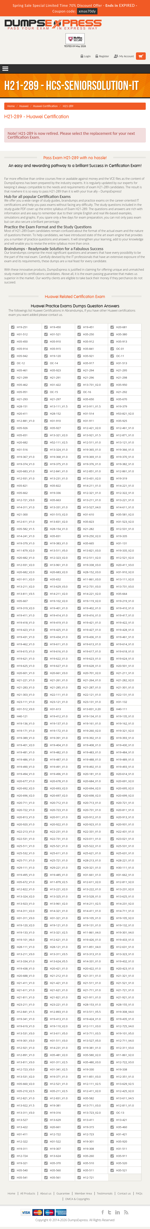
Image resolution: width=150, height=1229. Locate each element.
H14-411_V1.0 (89, 911)
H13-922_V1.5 (22, 1105)
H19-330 (85, 1069)
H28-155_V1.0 (122, 1004)
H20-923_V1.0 (89, 824)
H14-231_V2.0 (122, 904)
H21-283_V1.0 (22, 687)
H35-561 (52, 1177)
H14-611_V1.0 (122, 507)
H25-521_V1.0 (56, 846)
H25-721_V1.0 (56, 860)
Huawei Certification (45, 106)
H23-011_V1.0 (89, 839)
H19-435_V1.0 (122, 1019)
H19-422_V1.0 (122, 622)
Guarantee (63, 1193)
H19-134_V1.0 (89, 716)
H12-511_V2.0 (89, 558)
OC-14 (51, 363)
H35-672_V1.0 (22, 882)
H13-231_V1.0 (56, 478)
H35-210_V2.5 (22, 1091)
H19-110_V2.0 (56, 1026)
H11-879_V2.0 (22, 550)
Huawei (24, 106)
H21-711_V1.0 (89, 990)
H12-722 (52, 1134)
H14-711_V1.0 (122, 911)
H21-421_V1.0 (56, 983)
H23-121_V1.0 (56, 702)
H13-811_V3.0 (22, 1062)
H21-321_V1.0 (122, 976)
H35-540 (19, 1170)
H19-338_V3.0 (89, 565)
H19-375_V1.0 (56, 464)
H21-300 (19, 514)
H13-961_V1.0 (56, 565)
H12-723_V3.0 (22, 1069)
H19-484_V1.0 (122, 752)
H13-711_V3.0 (89, 1105)
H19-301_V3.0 (22, 1040)
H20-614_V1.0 (122, 774)
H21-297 (52, 399)
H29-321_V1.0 (89, 867)
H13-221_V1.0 (122, 500)
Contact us (124, 1193)
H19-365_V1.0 (89, 449)
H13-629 (52, 1120)
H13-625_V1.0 (122, 896)
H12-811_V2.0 (122, 882)
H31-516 (19, 449)
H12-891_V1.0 (22, 1055)
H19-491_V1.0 (56, 767)
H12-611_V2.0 (89, 882)
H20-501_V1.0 (122, 666)
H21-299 (19, 377)
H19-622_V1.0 (56, 658)
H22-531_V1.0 (22, 839)
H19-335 (118, 536)
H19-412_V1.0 (56, 716)
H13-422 (19, 1127)
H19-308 (85, 1149)
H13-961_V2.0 (56, 904)
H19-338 (118, 1069)
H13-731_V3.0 (122, 586)
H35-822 (52, 486)
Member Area (83, 1193)
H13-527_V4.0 (89, 507)
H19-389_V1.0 (22, 738)
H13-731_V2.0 (89, 385)
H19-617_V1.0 (89, 651)
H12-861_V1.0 (122, 471)
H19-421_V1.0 (89, 622)
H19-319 (118, 478)
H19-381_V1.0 (89, 1048)
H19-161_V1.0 (89, 723)
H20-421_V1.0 (56, 968)
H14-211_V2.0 (56, 594)
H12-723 (85, 1134)
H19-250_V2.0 (89, 536)
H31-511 (118, 1149)
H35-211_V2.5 (56, 1091)
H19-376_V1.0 (89, 464)
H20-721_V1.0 (122, 803)
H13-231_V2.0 (122, 889)
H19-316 (52, 1113)
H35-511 (85, 1170)
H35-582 (85, 1098)
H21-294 (85, 370)
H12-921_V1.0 (22, 1048)
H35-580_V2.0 (89, 1055)
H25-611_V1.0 (56, 853)
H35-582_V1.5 (22, 529)
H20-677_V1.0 (22, 781)
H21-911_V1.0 (89, 997)
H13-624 (52, 1156)
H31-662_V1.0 (122, 875)
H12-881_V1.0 (22, 421)
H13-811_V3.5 (22, 594)
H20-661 (52, 1127)
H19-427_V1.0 (89, 630)
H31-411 (19, 1134)
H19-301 (85, 1141)
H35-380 (118, 334)
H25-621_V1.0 (89, 853)
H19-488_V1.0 (89, 759)
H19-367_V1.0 (22, 457)
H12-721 (85, 1177)
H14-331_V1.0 (89, 961)
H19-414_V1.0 (56, 615)
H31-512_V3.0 (22, 709)
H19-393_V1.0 (122, 738)
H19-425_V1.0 (56, 630)
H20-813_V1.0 (22, 817)
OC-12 (18, 363)
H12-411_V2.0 (89, 1091)
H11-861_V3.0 (89, 579)
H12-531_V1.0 (122, 529)
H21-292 (118, 392)
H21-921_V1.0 (122, 997)
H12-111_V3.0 (89, 1026)
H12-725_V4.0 (122, 1026)
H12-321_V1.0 (89, 493)
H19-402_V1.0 (89, 608)
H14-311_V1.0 (22, 507)
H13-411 (85, 1120)
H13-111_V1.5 (56, 406)
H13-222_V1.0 (89, 889)
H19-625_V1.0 (22, 666)
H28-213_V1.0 (89, 860)
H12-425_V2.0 (122, 1091)
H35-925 (118, 421)
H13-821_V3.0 (89, 550)
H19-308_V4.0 (122, 1012)
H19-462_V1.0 (22, 644)
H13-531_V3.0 (22, 1033)
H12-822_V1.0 (22, 889)
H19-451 (85, 327)
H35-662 (19, 493)
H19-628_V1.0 (89, 666)
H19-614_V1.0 (122, 644)
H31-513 (118, 363)
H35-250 (85, 334)
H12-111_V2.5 (89, 1084)
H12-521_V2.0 (122, 558)
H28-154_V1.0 (56, 529)
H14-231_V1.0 (56, 1048)
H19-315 (85, 1127)
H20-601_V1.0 (22, 673)
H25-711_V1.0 (22, 860)
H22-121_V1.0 (89, 695)
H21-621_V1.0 (56, 990)
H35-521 (118, 1170)
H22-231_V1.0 (56, 831)
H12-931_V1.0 (22, 478)
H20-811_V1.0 (122, 810)
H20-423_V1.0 (122, 968)
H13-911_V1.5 (89, 406)
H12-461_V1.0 (122, 428)
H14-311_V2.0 (22, 911)
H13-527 (19, 1120)
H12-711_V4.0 (122, 1040)
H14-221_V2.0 (89, 594)
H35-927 (52, 428)
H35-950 (118, 385)
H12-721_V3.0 (22, 500)
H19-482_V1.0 (56, 752)
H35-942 (19, 356)
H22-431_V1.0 (122, 831)
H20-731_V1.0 (89, 810)
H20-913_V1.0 (122, 817)
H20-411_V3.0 (122, 565)
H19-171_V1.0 (22, 731)
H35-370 (52, 1163)
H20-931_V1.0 (122, 824)
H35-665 (85, 543)
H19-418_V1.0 (22, 622)
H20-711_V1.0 (22, 803)
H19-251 (19, 327)
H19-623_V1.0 (89, 658)
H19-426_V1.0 (89, 940)
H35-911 (118, 1156)
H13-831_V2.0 (56, 522)
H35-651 (19, 435)
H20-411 (19, 413)
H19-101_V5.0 (122, 1033)
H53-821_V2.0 (122, 413)
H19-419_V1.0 (56, 622)
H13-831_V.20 (89, 709)
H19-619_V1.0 (22, 1026)
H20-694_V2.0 (89, 788)
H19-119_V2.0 (89, 601)
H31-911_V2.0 (22, 579)
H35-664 (118, 594)
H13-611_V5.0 (56, 1033)
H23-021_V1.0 (122, 839)
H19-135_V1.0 (122, 716)
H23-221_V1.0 (56, 1004)
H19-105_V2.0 (122, 918)
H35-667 (19, 601)
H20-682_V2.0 (22, 572)
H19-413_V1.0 (56, 1019)
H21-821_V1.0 (56, 997)
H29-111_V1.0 (22, 867)
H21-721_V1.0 (122, 990)
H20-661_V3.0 (56, 673)
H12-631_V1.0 (122, 947)
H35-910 (52, 341)
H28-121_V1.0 (56, 947)
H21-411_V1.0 (22, 983)
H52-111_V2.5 (56, 442)
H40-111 (118, 709)
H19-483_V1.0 (89, 752)
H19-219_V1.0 (122, 601)
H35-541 (19, 1177)
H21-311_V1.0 (89, 976)
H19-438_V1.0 (22, 968)
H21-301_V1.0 (122, 687)
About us (45, 1193)
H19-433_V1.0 (122, 940)
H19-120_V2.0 (22, 925)
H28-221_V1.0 (122, 860)
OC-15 (51, 392)
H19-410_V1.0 (122, 608)
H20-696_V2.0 (22, 795)
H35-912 (85, 341)
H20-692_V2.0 (22, 788)
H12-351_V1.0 (122, 1077)
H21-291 (52, 377)
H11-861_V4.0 (89, 932)
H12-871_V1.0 (122, 435)
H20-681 (118, 327)
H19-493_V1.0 (122, 767)
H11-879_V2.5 (56, 882)
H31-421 (118, 1134)
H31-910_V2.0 (122, 572)
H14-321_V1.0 (56, 911)
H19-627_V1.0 (56, 666)
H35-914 (19, 349)
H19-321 (19, 1163)
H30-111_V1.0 (122, 867)
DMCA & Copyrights (77, 1199)
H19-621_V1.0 (22, 658)
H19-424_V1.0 (89, 1019)
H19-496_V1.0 (56, 774)
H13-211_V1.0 (89, 500)
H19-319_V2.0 (22, 608)
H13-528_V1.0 (89, 896)
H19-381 (52, 1105)
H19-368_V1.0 (56, 457)
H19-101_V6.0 (22, 940)
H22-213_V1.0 (22, 831)
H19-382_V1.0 (122, 464)
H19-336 (52, 493)
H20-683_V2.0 (56, 572)
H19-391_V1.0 (56, 738)
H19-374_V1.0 (22, 464)
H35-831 (52, 536)
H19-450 (52, 327)
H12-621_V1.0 (56, 940)
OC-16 (84, 392)
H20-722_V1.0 (22, 810)
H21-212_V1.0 (56, 976)
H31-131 (118, 543)
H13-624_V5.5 (56, 961)
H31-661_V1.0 (89, 875)
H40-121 (19, 716)
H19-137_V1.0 (56, 723)
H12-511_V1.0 (89, 442)
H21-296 (85, 377)
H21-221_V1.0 (22, 680)
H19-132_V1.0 (122, 925)
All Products (27, 1193)
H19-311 (19, 1149)
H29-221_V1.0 (56, 867)
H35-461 (19, 370)
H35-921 (85, 356)
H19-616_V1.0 (56, 651)
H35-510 (85, 1163)
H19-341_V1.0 (22, 1019)
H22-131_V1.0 (122, 695)
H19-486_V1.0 (22, 759)
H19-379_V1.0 (22, 543)
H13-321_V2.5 (56, 932)
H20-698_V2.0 (89, 795)
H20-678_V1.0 (56, 781)
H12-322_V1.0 (122, 493)
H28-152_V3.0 (89, 572)
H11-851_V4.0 (89, 947)
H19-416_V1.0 (89, 615)
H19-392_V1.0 (89, 738)
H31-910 (52, 421)
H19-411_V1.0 (22, 615)
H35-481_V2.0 (56, 1055)
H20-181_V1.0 (89, 774)
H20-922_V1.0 (56, 824)
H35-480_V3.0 (89, 1062)
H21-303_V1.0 (22, 695)
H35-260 (85, 1156)
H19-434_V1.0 (56, 637)
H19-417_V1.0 (122, 615)
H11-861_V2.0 (122, 1055)
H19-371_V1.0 (56, 1077)
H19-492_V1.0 (89, 767)
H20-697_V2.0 (56, 795)
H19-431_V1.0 (22, 637)
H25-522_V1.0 (89, 846)
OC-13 (117, 1113)
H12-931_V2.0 (22, 565)
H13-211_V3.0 (22, 954)
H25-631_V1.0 (122, 853)
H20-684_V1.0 (89, 781)
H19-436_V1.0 (89, 637)
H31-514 (85, 413)
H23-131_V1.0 (89, 702)
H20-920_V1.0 (22, 824)
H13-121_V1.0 (122, 442)
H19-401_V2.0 (22, 745)
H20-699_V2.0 (122, 795)
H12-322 (19, 1141)
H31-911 (85, 421)
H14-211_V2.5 (89, 904)
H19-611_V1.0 (56, 644)
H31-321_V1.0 (56, 918)
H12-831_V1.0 (56, 1098)
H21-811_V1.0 (22, 997)
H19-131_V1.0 (89, 925)
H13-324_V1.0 (56, 449)
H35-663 (52, 500)
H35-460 (118, 1127)
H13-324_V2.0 (22, 896)
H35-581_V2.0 (122, 514)
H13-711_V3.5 (89, 1033)
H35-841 (85, 349)
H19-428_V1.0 (122, 630)
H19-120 (52, 356)
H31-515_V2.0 (56, 514)
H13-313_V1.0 (89, 954)
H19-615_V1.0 (22, 651)
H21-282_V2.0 (122, 680)
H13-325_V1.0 (56, 896)
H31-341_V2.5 (56, 1069)
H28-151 (19, 406)
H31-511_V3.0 (56, 1040)
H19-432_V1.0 (122, 961)
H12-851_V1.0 (89, 471)
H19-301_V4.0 (122, 932)
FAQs (139, 1193)
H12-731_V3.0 (89, 586)
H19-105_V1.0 (89, 918)
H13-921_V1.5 (89, 435)
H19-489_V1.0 (122, 759)
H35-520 (118, 1163)
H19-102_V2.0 (56, 601)
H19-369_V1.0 (89, 457)
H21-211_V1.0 (122, 673)
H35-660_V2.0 (22, 1084)
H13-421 (118, 1120)
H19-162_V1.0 (122, 723)
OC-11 (117, 356)
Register (102, 56)
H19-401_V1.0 (56, 608)
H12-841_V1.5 (22, 1012)
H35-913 (118, 341)
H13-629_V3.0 (56, 586)
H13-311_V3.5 (56, 954)
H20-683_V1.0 (22, 471)
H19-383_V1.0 (56, 543)
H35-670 (118, 399)
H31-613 (52, 709)
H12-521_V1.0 (56, 1084)
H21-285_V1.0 (56, 687)
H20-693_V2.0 (56, 788)
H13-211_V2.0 (22, 586)
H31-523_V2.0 (122, 522)
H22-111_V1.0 (56, 695)
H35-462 (19, 385)
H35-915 (52, 349)
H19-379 (118, 406)
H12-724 (19, 1156)
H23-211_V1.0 (22, 1004)
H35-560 (52, 1170)
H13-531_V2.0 (22, 1077)
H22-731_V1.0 (56, 839)
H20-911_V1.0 (56, 817)
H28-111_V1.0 (22, 947)
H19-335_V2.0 (122, 550)
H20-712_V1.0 (56, 803)
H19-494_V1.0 (22, 774)
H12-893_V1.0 (56, 1012)
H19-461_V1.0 (122, 637)
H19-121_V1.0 (56, 925)
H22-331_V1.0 (89, 831)
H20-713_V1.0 (89, 803)
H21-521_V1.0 (122, 983)
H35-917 (85, 363)
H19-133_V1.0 (22, 932)
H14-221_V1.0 (122, 486)
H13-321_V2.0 (56, 435)
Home (11, 106)
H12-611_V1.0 (22, 522)
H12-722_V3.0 (122, 1062)
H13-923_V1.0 (22, 904)
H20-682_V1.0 (22, 558)
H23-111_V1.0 (22, 702)
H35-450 (19, 341)
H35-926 (19, 428)
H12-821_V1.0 (22, 1098)
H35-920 (118, 1141)
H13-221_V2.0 (56, 889)
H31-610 (85, 514)
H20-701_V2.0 (89, 673)
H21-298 (118, 377)
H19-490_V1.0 (22, 767)
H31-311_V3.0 (22, 918)
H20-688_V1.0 (22, 976)
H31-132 (118, 702)
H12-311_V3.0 (122, 1048)
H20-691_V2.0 (122, 781)
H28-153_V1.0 (89, 1004)
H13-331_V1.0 (56, 507)
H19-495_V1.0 (22, 875)
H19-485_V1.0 (56, 875)
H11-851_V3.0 (89, 1077)
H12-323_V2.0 (56, 558)
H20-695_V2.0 (122, 788)
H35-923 (52, 370)
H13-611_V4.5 (122, 1098)
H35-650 (85, 399)
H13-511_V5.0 (56, 550)
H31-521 (52, 334)
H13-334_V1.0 (22, 961)
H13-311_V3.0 (22, 1113)
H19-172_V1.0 (56, 731)
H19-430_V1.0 (122, 745)
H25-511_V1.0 (22, 846)
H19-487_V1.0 (56, 759)
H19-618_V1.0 (122, 651)
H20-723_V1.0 (56, 810)
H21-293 (19, 399)
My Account (124, 56)
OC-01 (117, 349)
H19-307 (52, 1149)
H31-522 (52, 1141)
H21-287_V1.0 (89, 687)
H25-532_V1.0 (22, 853)
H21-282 (85, 529)
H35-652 (52, 579)
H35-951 (19, 392)
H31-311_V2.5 (56, 1062)
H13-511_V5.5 (89, 1012)
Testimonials (105, 1193)
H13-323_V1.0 (122, 954)
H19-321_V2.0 (122, 731)
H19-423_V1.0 (22, 630)
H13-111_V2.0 (122, 579)
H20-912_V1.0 (89, 817)
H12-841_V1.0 (56, 471)
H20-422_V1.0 (89, 968)
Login (86, 56)
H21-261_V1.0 (56, 680)
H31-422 (52, 385)
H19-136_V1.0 (22, 723)
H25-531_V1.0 (122, 846)
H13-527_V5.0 (89, 1040)
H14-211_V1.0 (89, 486)
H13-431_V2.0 (89, 478)
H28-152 (52, 413)
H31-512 (19, 334)
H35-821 (19, 486)
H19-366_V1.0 (122, 449)
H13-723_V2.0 (89, 1113)
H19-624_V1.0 (122, 658)
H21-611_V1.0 (22, 990)
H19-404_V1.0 (56, 745)
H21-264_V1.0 (89, 680)
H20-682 (19, 442)
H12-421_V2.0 (89, 428)
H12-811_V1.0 (122, 1105)
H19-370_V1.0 (122, 457)
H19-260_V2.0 (89, 731)
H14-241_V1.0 (22, 536)
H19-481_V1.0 (22, 752)
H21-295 (118, 370)
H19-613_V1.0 (89, 644)
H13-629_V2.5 (122, 1084)
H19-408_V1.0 (89, 745)
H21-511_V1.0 (89, 983)
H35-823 (85, 522)
